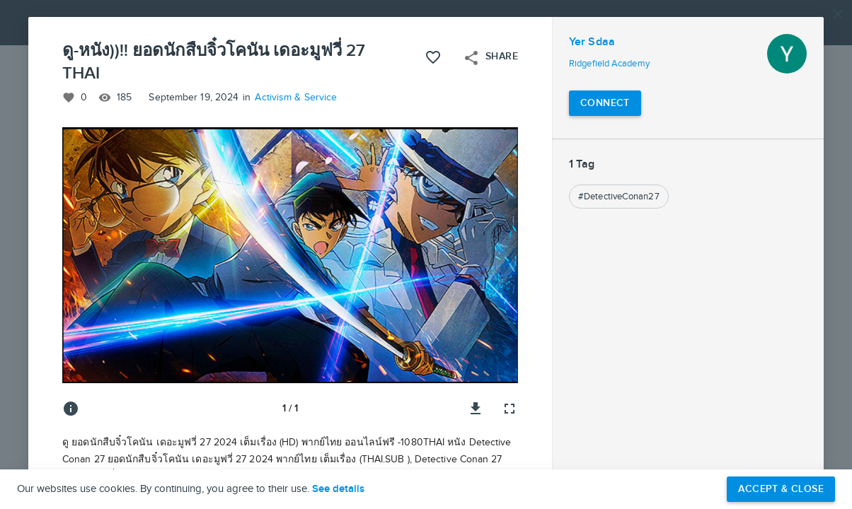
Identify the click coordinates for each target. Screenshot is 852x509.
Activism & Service (296, 97)
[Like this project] (433, 57)
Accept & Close (781, 489)
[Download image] (475, 408)
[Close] (838, 14)
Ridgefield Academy (609, 63)
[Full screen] (509, 408)
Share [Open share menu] (490, 57)
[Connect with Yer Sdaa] (605, 103)
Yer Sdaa (592, 42)
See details (338, 489)
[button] (426, 254)
